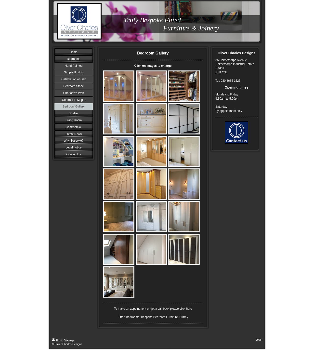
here (189, 308)
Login (259, 339)
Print (57, 340)
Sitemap (69, 340)
